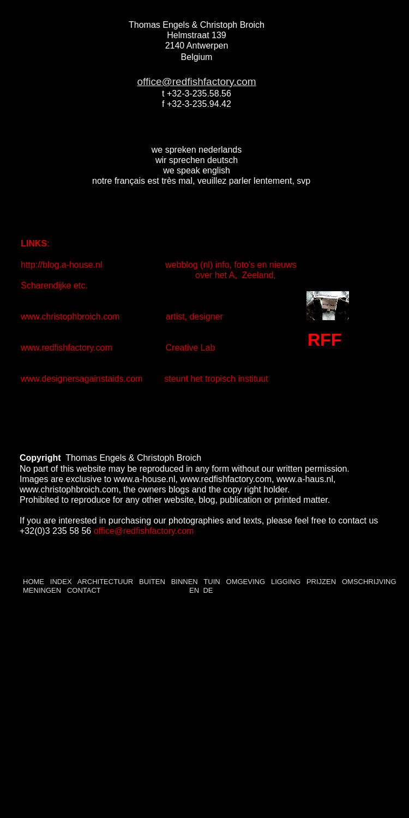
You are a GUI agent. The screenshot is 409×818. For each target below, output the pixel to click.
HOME (33, 582)
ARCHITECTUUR (105, 582)
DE (208, 590)
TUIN (211, 582)
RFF (324, 340)
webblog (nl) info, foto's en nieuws (230, 264)
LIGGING (285, 582)
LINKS (34, 243)
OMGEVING (246, 582)
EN (194, 590)
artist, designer (192, 316)
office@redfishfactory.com (196, 81)
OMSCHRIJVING (369, 582)
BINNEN (184, 582)
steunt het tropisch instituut (216, 378)
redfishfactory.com (158, 531)
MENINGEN (43, 590)
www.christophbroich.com (71, 316)
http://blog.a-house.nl (63, 264)
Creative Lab (190, 347)
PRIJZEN (321, 582)
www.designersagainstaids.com (81, 378)
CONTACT (82, 590)
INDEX (61, 582)
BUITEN (152, 582)
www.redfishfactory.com (68, 347)
